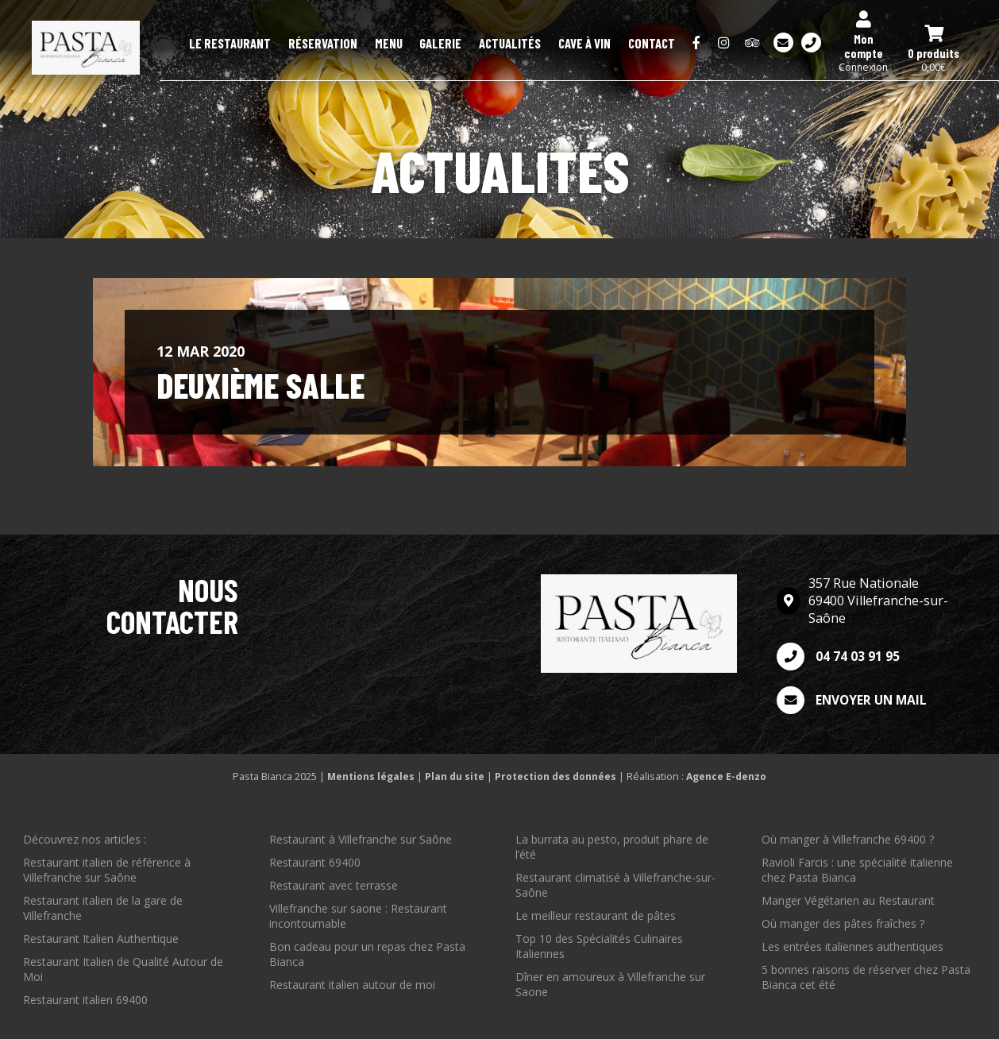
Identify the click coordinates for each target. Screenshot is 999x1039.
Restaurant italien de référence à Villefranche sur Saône (107, 870)
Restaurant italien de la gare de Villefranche (103, 908)
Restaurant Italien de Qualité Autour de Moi (123, 969)
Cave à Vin (603, 44)
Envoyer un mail (854, 700)
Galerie (486, 44)
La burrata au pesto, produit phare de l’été (611, 847)
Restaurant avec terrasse (333, 885)
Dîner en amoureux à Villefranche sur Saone (610, 984)
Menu (445, 44)
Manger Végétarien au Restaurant (848, 900)
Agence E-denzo (729, 776)
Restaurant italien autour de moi (352, 984)
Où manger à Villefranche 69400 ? (848, 839)
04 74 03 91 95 (838, 656)
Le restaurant (316, 44)
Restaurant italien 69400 (85, 999)
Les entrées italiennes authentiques (852, 946)
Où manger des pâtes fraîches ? (843, 923)
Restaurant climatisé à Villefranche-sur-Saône (615, 885)
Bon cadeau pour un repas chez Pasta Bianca (367, 954)
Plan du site (454, 776)
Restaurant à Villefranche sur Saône (360, 839)
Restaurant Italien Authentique (101, 938)
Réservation (393, 44)
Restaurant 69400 (315, 862)
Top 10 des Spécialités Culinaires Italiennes (599, 946)
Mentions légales (369, 776)
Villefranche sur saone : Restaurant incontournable (358, 916)
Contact (657, 44)
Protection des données (556, 776)
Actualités (542, 44)
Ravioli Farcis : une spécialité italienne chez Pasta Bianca (857, 870)
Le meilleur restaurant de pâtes (595, 915)
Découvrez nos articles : (84, 839)
